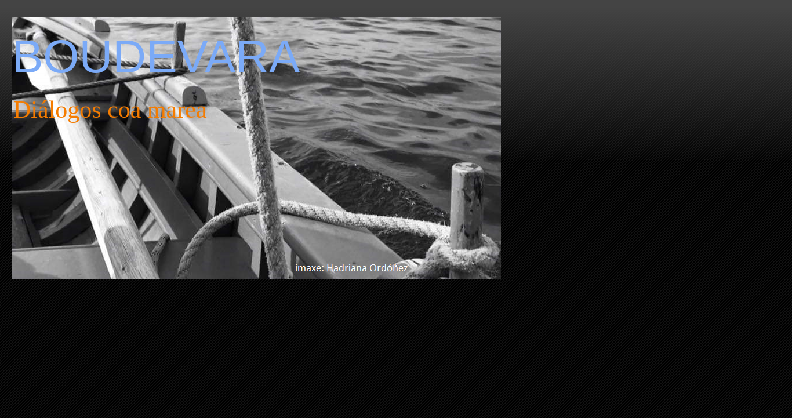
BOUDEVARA (156, 56)
